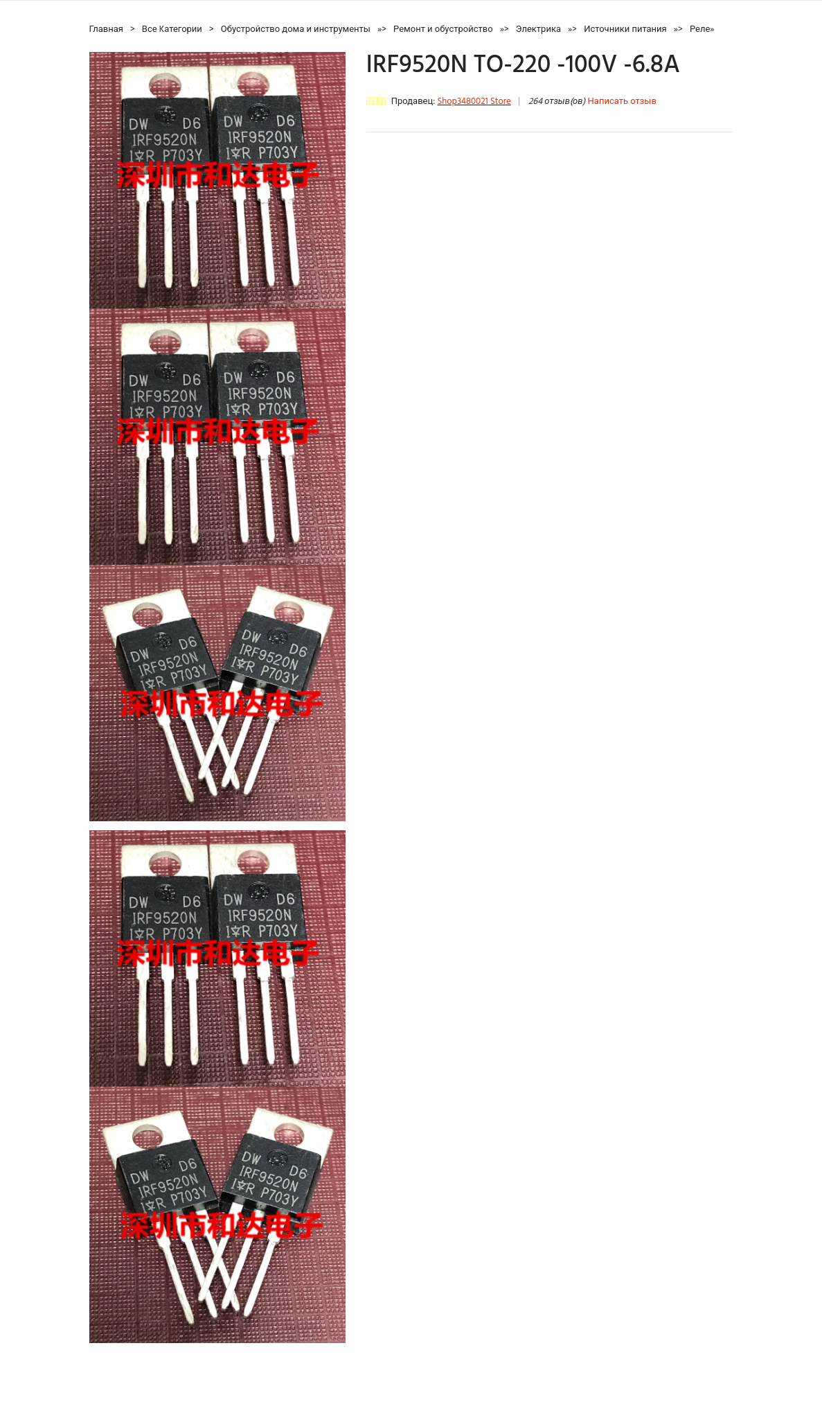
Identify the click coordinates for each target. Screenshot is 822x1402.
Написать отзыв (622, 101)
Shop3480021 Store (473, 101)
